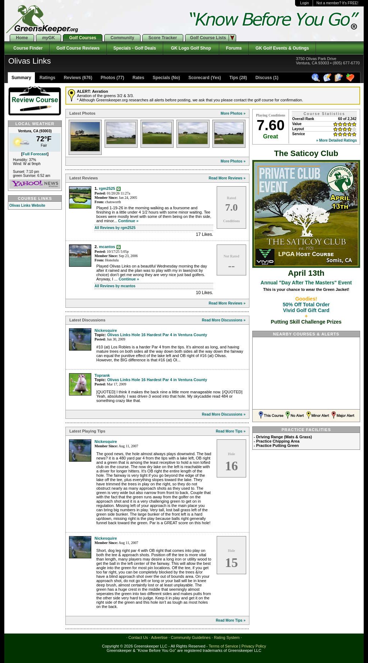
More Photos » (233, 113)
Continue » (128, 221)
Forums (234, 48)
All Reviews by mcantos (115, 286)
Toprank (102, 375)
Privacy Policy (254, 646)
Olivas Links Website (27, 205)
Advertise (159, 637)
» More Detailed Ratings (336, 140)
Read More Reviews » (227, 178)
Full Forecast (35, 154)
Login (304, 3)
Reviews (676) (77, 77)
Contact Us (138, 637)
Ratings (46, 77)
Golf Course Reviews (78, 48)
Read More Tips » (230, 431)
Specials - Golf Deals (134, 48)
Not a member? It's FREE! (337, 3)
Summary (21, 77)
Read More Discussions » (223, 320)
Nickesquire (106, 330)
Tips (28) (237, 77)
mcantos (107, 246)
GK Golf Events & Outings (282, 48)
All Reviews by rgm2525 (115, 228)
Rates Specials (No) (155, 77)
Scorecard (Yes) (204, 77)
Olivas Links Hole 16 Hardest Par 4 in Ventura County (157, 335)
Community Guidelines (191, 637)
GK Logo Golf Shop (191, 48)
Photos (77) (112, 77)
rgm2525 (107, 188)
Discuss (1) (266, 77)
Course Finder (27, 48)
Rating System (227, 637)
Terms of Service (223, 646)
